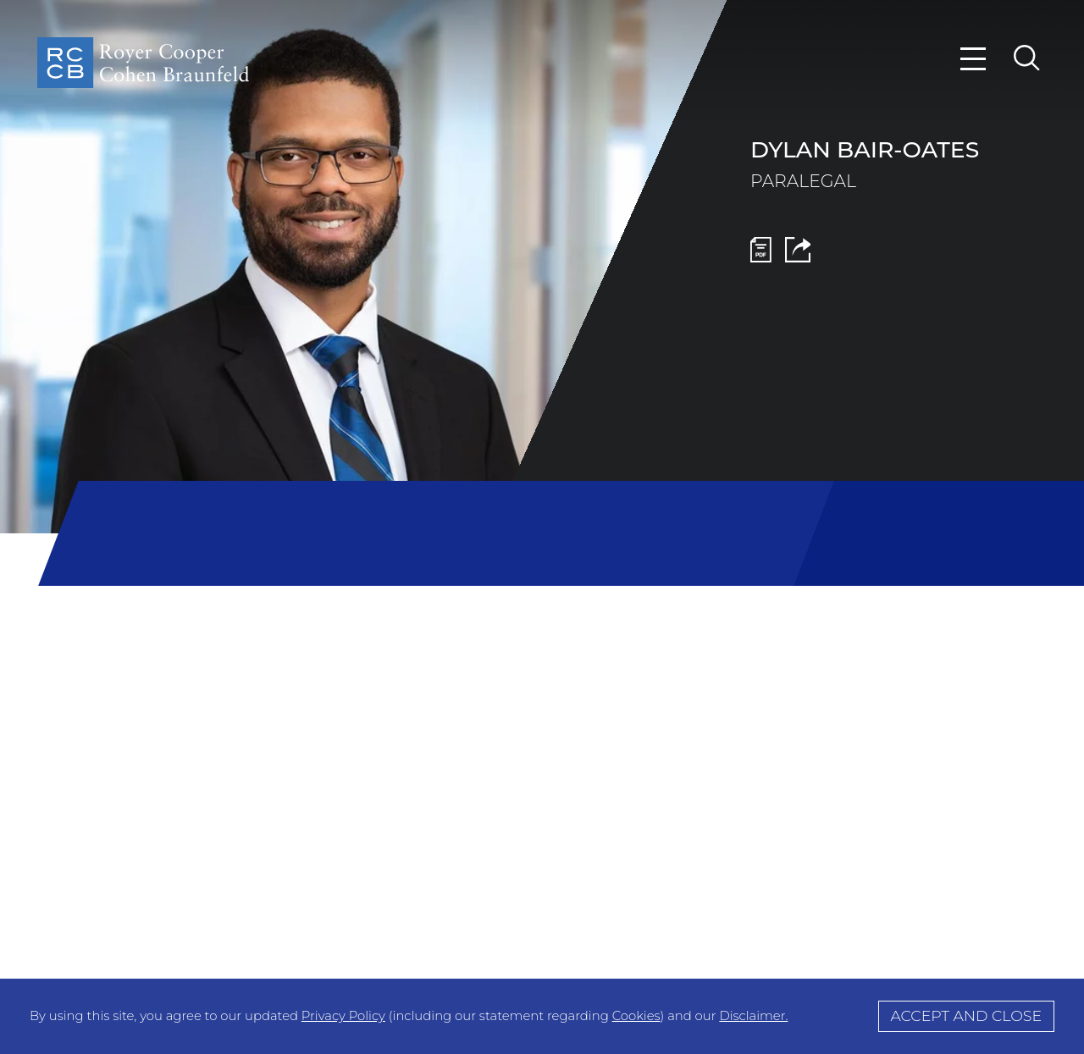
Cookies (636, 1016)
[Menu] (974, 59)
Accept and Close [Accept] (966, 1015)
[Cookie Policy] (542, 1016)
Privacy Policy (343, 1016)
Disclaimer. (753, 1016)
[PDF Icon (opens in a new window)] (761, 257)
